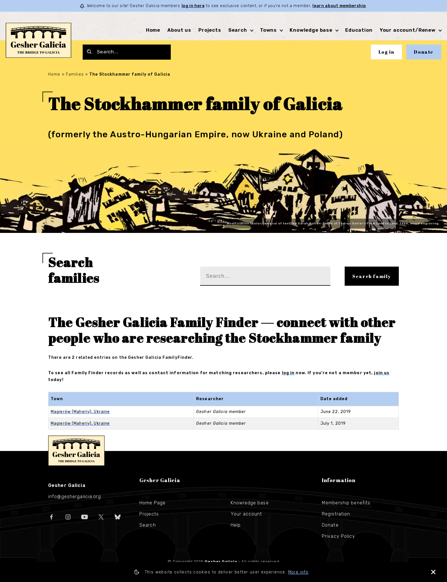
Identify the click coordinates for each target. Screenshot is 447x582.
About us (179, 30)
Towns (268, 30)
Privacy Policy (338, 536)
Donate (424, 52)
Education (359, 30)
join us (381, 372)
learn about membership (339, 5)
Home (153, 30)
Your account (246, 514)
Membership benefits (346, 503)
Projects (209, 30)
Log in (387, 52)
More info (298, 572)
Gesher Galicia (76, 451)
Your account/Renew (408, 30)
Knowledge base (311, 30)
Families (75, 74)
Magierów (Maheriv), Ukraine (80, 411)
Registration (336, 514)
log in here (193, 5)
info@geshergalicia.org (74, 496)
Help (236, 525)
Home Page (152, 503)
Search (237, 30)
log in (288, 372)
